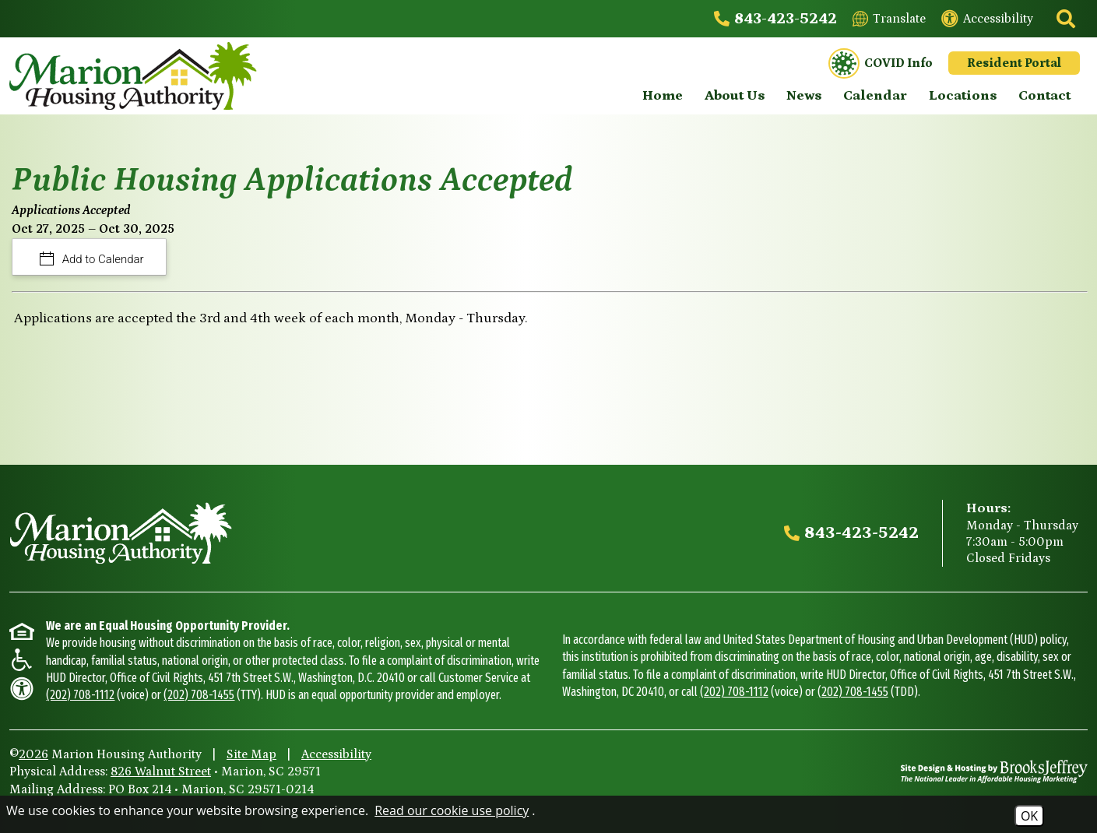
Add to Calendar (101, 259)
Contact (1044, 96)
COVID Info (880, 63)
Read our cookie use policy (451, 810)
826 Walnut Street (161, 771)
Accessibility (336, 754)
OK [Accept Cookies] (1029, 815)
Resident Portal (1014, 63)
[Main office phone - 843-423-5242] (775, 18)
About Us (735, 96)
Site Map (251, 754)
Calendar (875, 96)
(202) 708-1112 (80, 694)
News (803, 96)
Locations (963, 96)
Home (662, 96)
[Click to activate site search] (1064, 18)
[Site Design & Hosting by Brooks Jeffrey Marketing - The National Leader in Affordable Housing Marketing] (994, 771)
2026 (33, 754)
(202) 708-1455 (198, 694)
